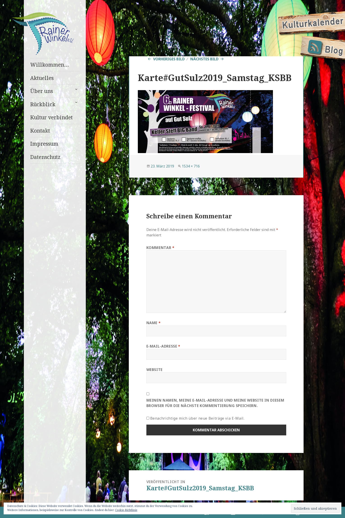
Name (153, 322)
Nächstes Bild (204, 59)
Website (154, 369)
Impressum (44, 143)
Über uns (41, 91)
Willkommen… (49, 64)
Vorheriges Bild (169, 59)
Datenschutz (45, 157)
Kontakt (40, 130)
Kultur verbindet (51, 117)
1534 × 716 (191, 166)
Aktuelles (42, 77)
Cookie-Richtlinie (126, 510)
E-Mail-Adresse (163, 346)
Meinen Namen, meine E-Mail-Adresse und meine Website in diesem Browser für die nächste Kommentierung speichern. (215, 403)
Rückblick (42, 104)
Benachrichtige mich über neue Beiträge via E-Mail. (197, 418)
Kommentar (160, 247)
